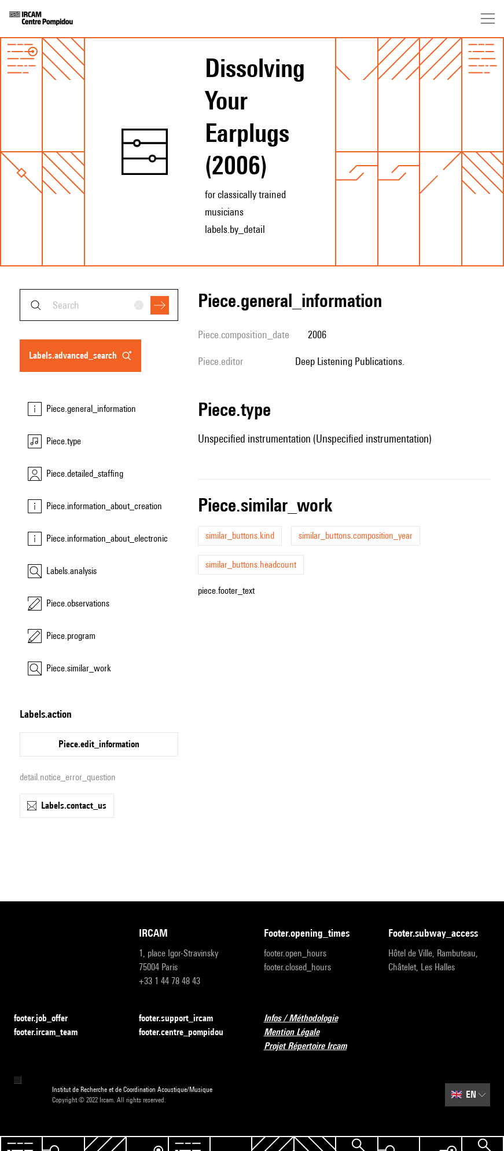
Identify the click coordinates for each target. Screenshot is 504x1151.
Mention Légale (298, 1032)
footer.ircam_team (52, 1032)
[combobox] (99, 305)
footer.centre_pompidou (188, 1032)
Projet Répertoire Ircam (312, 1046)
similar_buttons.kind (239, 535)
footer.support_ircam (183, 1019)
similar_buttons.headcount (250, 564)
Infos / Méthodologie (308, 1019)
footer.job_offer (48, 1019)
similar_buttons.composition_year (356, 535)
